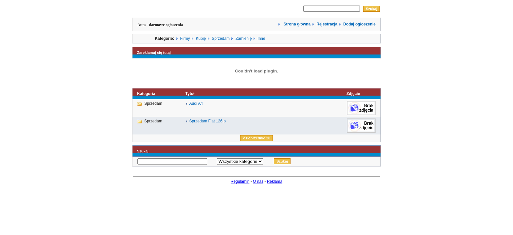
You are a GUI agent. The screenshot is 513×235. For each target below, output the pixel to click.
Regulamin (240, 181)
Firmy (185, 38)
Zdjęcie (353, 93)
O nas (258, 181)
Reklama (274, 181)
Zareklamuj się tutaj (154, 53)
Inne (261, 38)
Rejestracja (326, 24)
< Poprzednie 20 (256, 138)
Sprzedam (221, 38)
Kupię (201, 38)
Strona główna (296, 24)
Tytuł (190, 93)
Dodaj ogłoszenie (359, 24)
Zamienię (244, 38)
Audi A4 (196, 103)
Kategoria (146, 93)
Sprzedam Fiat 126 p (207, 121)
